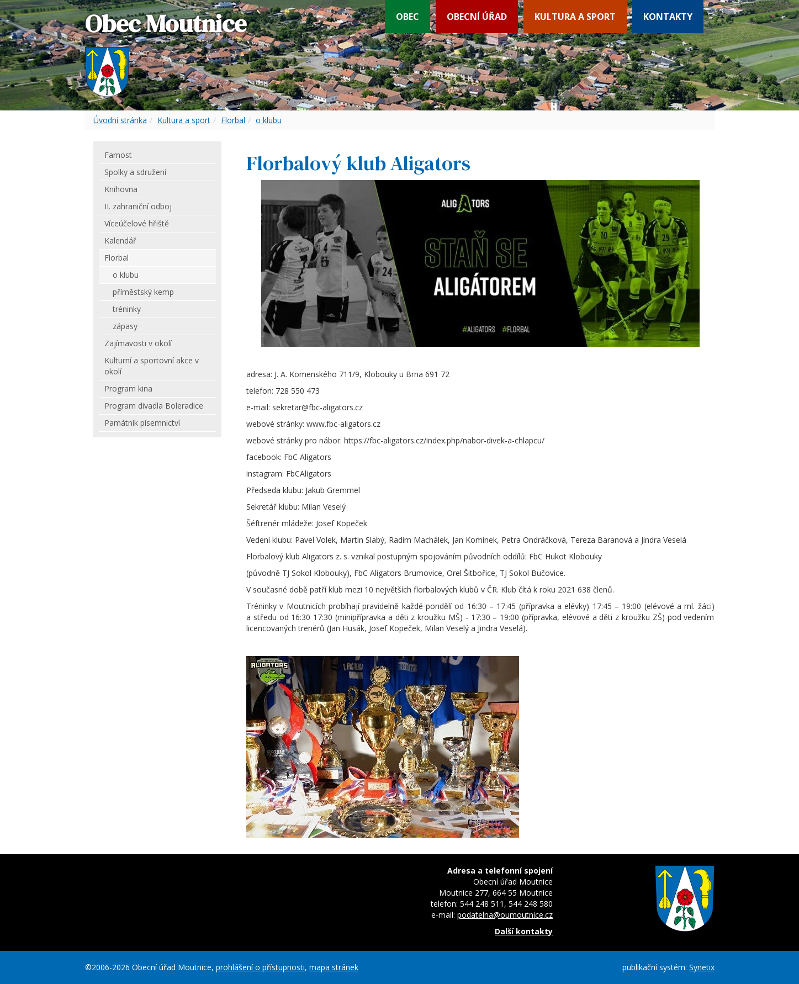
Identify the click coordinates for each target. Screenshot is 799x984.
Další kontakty (524, 931)
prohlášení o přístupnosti (260, 967)
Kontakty (667, 16)
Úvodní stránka (120, 120)
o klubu (269, 120)
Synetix (702, 967)
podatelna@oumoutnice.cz (505, 914)
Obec (407, 16)
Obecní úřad (477, 16)
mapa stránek (333, 967)
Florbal (233, 120)
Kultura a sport (575, 16)
